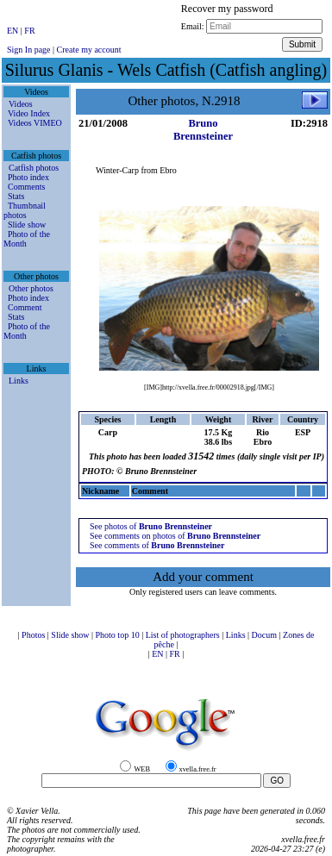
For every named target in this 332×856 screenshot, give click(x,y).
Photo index (28, 177)
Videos (21, 104)
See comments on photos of (175, 535)
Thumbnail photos (24, 210)
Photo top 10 (119, 635)
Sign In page (29, 49)
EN (14, 30)
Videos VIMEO (35, 123)
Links (18, 380)
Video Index (29, 113)
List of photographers (184, 635)
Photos (34, 635)
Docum (265, 635)
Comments (26, 186)
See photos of (151, 526)
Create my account (89, 49)
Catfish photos (34, 167)
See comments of (157, 545)
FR (29, 30)
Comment (24, 307)
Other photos (31, 288)
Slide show (27, 224)
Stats (16, 196)
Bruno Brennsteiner (203, 129)
